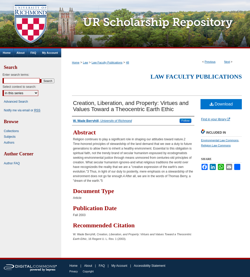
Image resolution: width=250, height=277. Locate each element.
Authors (9, 142)
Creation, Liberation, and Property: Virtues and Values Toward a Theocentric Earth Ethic (131, 106)
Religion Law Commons (216, 145)
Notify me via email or (22, 110)
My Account (119, 266)
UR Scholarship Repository (155, 24)
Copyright (88, 271)
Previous (210, 61)
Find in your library (215, 119)
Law (85, 62)
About (88, 266)
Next (227, 61)
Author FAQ (12, 163)
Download (221, 104)
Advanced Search (16, 101)
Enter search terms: (16, 75)
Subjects (10, 136)
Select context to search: (19, 87)
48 (127, 62)
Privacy (73, 271)
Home (75, 62)
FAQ (102, 266)
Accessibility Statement (149, 266)
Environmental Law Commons (220, 140)
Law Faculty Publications (107, 62)
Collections (11, 131)
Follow (185, 120)
